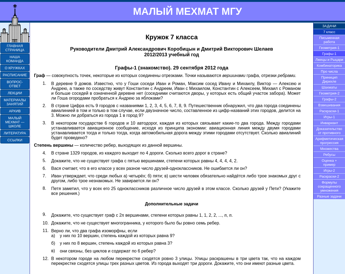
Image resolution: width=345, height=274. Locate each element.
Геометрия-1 (329, 48)
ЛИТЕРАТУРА (15, 133)
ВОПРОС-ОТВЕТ (15, 84)
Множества (329, 149)
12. (46, 258)
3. (44, 123)
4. (44, 153)
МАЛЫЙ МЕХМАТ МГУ (187, 11)
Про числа (329, 71)
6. (44, 168)
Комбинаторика (329, 66)
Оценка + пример (329, 163)
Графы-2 (329, 99)
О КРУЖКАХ (15, 68)
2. (44, 105)
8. (44, 188)
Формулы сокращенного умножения (329, 186)
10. (46, 223)
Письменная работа (329, 40)
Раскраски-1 (329, 111)
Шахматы (329, 87)
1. (44, 83)
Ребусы (329, 155)
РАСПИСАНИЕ (15, 75)
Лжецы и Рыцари (329, 60)
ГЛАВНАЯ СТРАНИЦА (14, 48)
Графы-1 (329, 54)
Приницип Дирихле (329, 79)
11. (46, 230)
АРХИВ (14, 111)
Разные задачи (329, 196)
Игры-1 (329, 117)
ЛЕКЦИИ (15, 93)
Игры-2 (329, 170)
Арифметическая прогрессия (329, 141)
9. (44, 214)
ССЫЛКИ (14, 140)
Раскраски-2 (329, 176)
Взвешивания (329, 105)
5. (44, 160)
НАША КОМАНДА (14, 59)
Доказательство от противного (329, 131)
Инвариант (329, 123)
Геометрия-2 (329, 93)
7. (44, 176)
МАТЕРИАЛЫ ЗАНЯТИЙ (15, 102)
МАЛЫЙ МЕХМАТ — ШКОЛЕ (14, 122)
